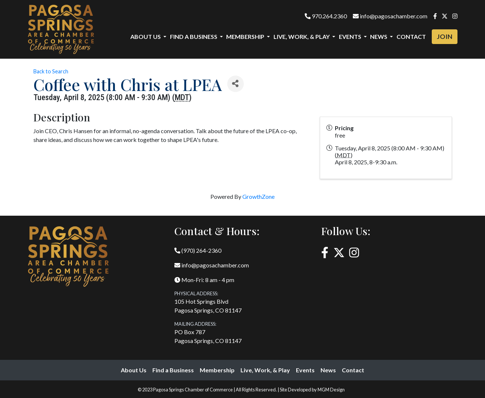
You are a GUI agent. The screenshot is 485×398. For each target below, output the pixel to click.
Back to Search (50, 71)
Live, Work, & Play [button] (302, 36)
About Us (133, 369)
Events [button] (350, 36)
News (328, 369)
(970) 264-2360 (197, 250)
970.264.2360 (326, 15)
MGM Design (331, 389)
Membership (217, 369)
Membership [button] (245, 36)
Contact (411, 36)
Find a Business (173, 369)
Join (444, 36)
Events (305, 369)
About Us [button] (146, 36)
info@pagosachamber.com (390, 15)
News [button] (379, 36)
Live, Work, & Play (265, 369)
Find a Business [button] (194, 36)
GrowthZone (258, 196)
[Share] (235, 84)
